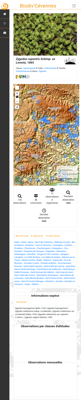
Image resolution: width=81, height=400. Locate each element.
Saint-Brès (70, 266)
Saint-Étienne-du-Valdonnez (49, 269)
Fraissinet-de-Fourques (34, 251)
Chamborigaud (43, 248)
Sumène (59, 281)
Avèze (23, 242)
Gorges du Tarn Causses (48, 254)
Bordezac (29, 245)
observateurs (53, 236)
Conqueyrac (56, 248)
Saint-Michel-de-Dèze (34, 278)
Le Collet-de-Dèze (32, 257)
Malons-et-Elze (28, 260)
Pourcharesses (64, 263)
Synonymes (21, 302)
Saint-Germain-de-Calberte (42, 272)
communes (22, 236)
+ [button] (17, 93)
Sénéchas (49, 281)
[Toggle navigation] (74, 6)
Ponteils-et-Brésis (48, 263)
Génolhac (31, 254)
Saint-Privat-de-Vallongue (32, 281)
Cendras (68, 245)
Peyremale (57, 260)
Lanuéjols (18, 257)
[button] (17, 97)
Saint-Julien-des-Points (24, 275)
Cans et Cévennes (43, 245)
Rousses (18, 266)
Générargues (20, 254)
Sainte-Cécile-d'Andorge (24, 269)
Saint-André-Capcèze (33, 266)
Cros (66, 248)
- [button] (17, 101)
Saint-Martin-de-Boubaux (47, 275)
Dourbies (18, 251)
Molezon (47, 260)
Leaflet (60, 184)
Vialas (27, 284)
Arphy (16, 242)
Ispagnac (64, 254)
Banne (31, 242)
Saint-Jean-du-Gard (64, 272)
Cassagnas (58, 245)
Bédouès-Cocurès (62, 242)
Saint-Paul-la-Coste (53, 278)
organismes (37, 236)
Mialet (39, 260)
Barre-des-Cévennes (44, 242)
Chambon (18, 248)
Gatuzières (61, 251)
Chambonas (29, 248)
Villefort (35, 284)
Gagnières (50, 251)
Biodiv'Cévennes (38, 6)
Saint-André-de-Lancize (54, 266)
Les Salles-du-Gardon (51, 257)
